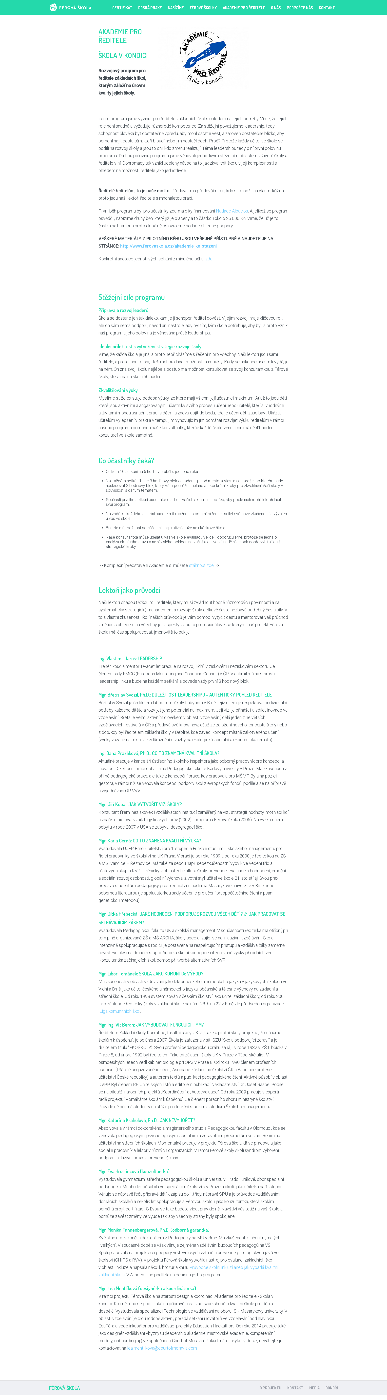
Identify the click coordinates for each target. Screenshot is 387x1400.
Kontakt (327, 7)
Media (314, 1387)
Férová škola (78, 7)
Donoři (332, 1387)
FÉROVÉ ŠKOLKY (203, 7)
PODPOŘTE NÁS (300, 7)
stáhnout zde (201, 565)
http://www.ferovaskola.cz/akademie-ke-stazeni (168, 246)
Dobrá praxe (150, 7)
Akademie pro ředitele (244, 7)
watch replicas (194, 1397)
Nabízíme (176, 7)
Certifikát (122, 7)
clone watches (220, 1397)
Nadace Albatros (231, 211)
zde (209, 258)
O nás (276, 7)
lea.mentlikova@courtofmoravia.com (161, 1348)
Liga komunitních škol (119, 1011)
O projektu (270, 1387)
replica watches (167, 1397)
